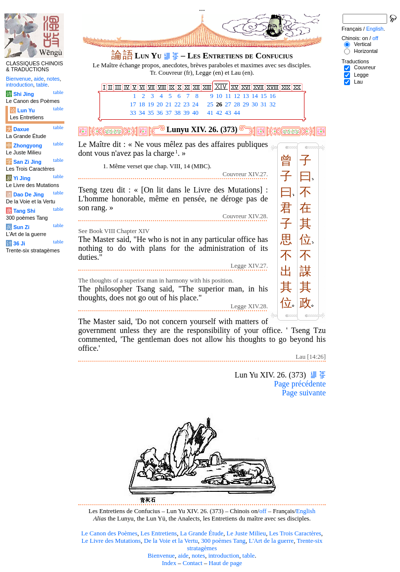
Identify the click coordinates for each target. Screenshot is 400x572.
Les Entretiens (159, 533)
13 (245, 96)
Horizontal (366, 51)
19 (150, 104)
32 (272, 104)
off (263, 511)
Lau (358, 82)
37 (168, 112)
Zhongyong (27, 145)
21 (168, 104)
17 (132, 104)
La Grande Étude (201, 533)
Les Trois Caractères (295, 533)
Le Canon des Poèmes (109, 533)
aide (183, 555)
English (305, 511)
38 (177, 112)
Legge (361, 75)
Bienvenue (161, 555)
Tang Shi (24, 211)
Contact (192, 563)
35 (150, 112)
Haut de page (226, 563)
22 (177, 104)
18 (141, 104)
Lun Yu (26, 110)
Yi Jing (22, 178)
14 (254, 96)
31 (263, 104)
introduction (224, 555)
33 (132, 112)
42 (218, 112)
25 (209, 104)
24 (195, 104)
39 (186, 112)
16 (272, 96)
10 (218, 96)
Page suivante (304, 392)
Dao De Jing (28, 194)
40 (195, 112)
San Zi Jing (27, 162)
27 (227, 104)
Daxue (21, 129)
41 (209, 112)
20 (159, 104)
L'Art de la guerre (271, 540)
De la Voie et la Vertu (171, 540)
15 (263, 96)
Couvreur (365, 67)
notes (198, 555)
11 (227, 96)
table (249, 555)
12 (236, 96)
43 (227, 112)
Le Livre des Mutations (111, 540)
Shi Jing (23, 94)
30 (254, 104)
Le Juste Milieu (246, 533)
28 (236, 104)
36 (159, 112)
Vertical (362, 44)
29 (245, 104)
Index (169, 563)
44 (236, 112)
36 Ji (19, 243)
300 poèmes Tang (223, 540)
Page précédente (300, 384)
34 (141, 112)
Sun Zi (21, 227)
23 (186, 104)
